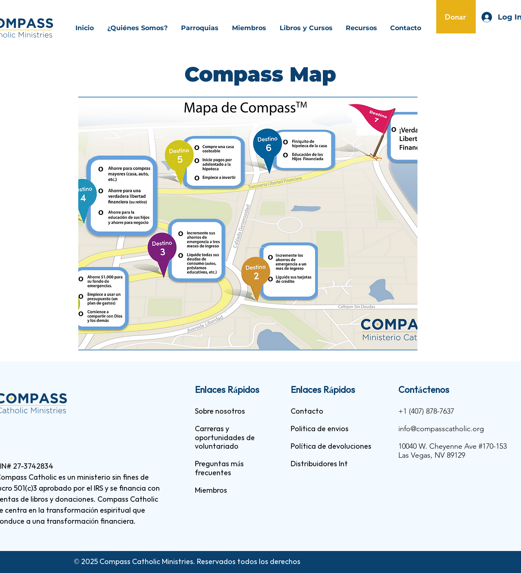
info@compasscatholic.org (441, 428)
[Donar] (456, 16)
